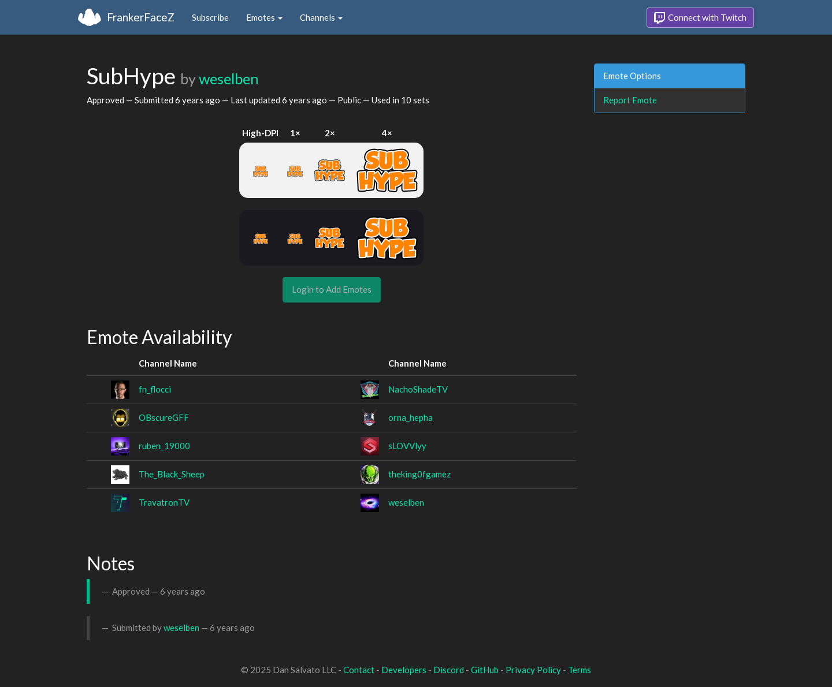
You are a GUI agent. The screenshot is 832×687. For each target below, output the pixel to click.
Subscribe (210, 17)
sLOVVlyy (407, 445)
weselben (229, 78)
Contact (358, 669)
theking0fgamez (419, 474)
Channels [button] (321, 17)
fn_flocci (155, 389)
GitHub (485, 669)
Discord (448, 669)
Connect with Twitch (700, 18)
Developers (403, 669)
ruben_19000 (164, 445)
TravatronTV (164, 502)
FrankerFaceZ (140, 17)
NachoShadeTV (418, 389)
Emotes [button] (264, 17)
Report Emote (630, 100)
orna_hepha (410, 417)
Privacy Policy (533, 669)
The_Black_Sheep (172, 474)
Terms (579, 669)
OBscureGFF (164, 417)
